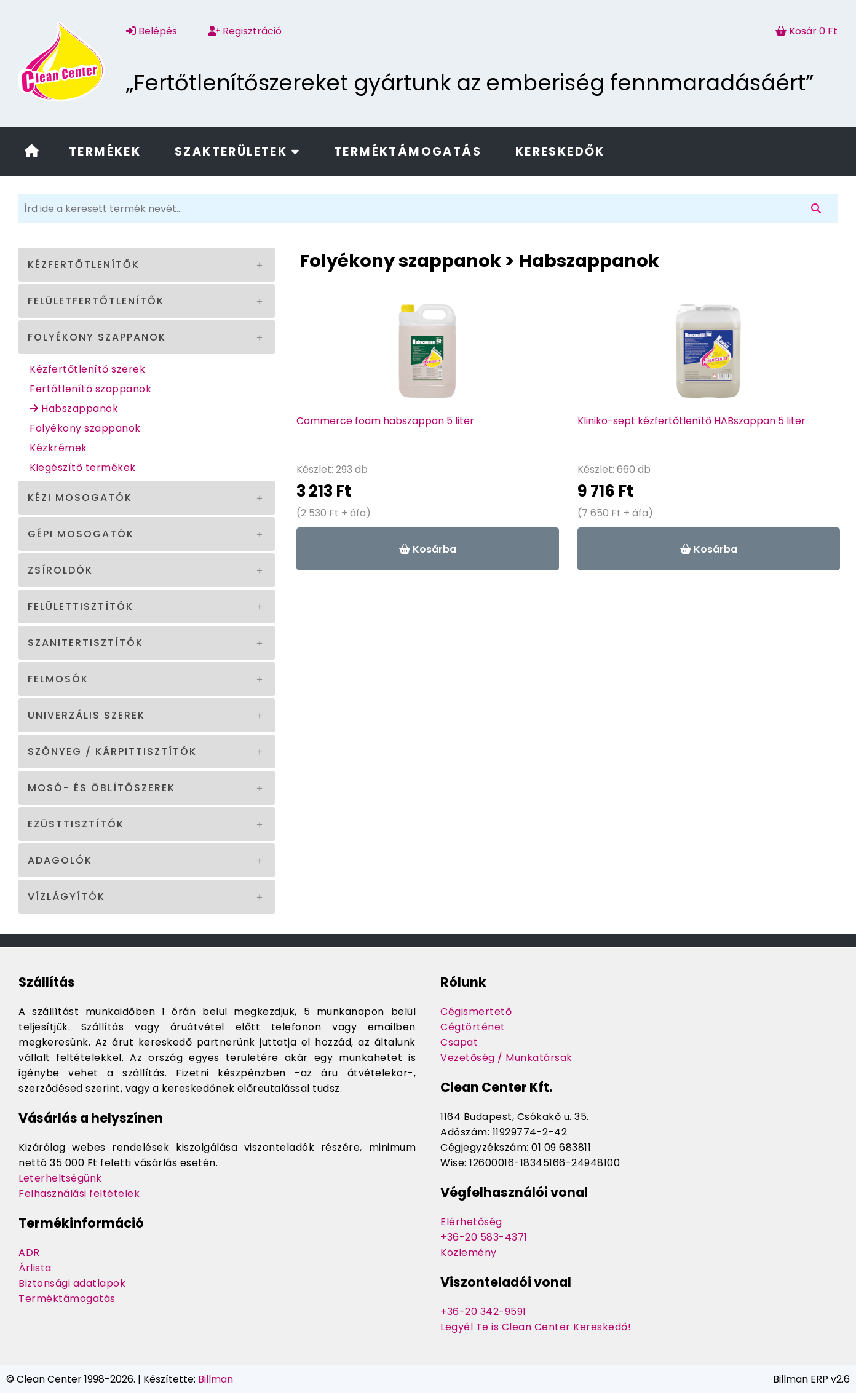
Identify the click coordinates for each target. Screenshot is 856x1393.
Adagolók (60, 860)
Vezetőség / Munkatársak (506, 1058)
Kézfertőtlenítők (84, 265)
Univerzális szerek (86, 715)
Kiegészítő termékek (83, 467)
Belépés (151, 31)
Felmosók (58, 679)
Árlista (35, 1268)
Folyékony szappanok (97, 337)
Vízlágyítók (66, 897)
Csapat (459, 1042)
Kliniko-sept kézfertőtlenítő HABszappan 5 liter (691, 421)
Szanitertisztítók (85, 643)
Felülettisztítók (80, 606)
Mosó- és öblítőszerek (101, 788)
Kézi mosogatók (80, 498)
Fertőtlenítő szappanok (90, 389)
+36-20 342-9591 (483, 1311)
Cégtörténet (472, 1027)
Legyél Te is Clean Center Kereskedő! (535, 1327)
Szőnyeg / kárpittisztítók (112, 751)
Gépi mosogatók (81, 534)
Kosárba (427, 549)
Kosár (806, 31)
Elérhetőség (471, 1222)
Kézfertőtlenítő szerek (87, 369)
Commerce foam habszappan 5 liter (385, 421)
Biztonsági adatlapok (71, 1283)
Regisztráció (245, 31)
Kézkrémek (58, 448)
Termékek (105, 151)
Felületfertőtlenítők (96, 301)
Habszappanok (74, 408)
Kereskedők (560, 151)
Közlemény (468, 1252)
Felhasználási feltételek (79, 1193)
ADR (29, 1252)
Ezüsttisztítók (76, 824)
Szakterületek (237, 151)
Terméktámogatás (408, 151)
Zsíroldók (60, 570)
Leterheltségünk (60, 1178)
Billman (215, 1379)
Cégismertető (476, 1011)
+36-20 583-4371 (484, 1237)
